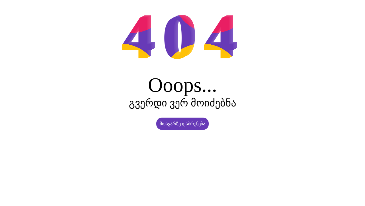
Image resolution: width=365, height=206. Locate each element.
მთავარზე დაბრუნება (182, 123)
